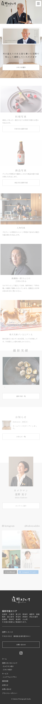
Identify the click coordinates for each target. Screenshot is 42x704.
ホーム (4, 659)
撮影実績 (5, 681)
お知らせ (5, 685)
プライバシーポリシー (9, 693)
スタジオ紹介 (7, 669)
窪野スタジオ (9, 3)
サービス (5, 673)
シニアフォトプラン (10, 677)
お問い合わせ (6, 689)
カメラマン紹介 (8, 666)
